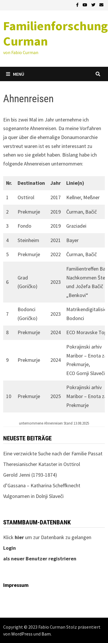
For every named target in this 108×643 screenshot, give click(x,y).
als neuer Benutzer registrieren (39, 558)
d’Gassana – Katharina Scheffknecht (41, 485)
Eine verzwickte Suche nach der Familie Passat (53, 453)
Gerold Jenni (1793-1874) (30, 474)
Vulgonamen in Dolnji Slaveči (33, 496)
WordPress (22, 634)
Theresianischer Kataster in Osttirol (41, 464)
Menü (15, 74)
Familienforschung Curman (55, 33)
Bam (46, 634)
